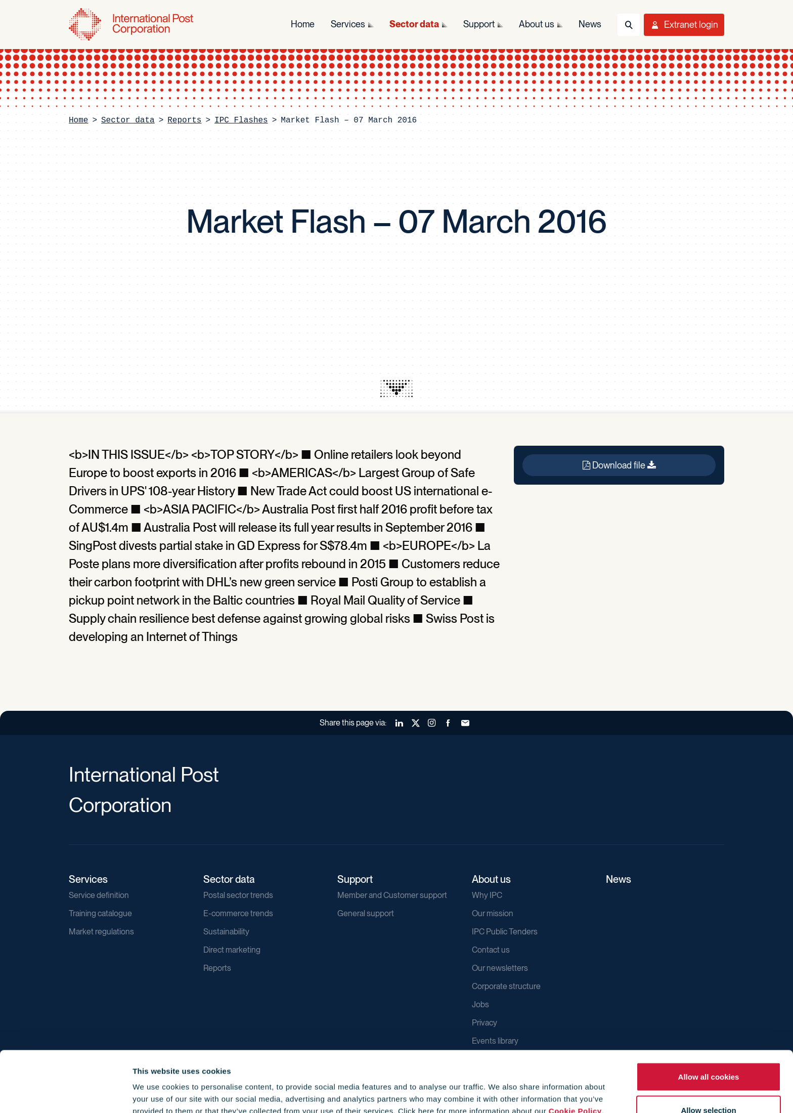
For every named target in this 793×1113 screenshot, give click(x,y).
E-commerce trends (238, 913)
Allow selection (708, 1053)
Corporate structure (506, 986)
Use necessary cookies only (708, 1086)
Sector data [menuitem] (414, 24)
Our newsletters (500, 968)
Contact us (491, 950)
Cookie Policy (575, 1054)
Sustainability (226, 931)
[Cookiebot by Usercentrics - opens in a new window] (65, 1093)
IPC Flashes (241, 120)
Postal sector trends (238, 895)
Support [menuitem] (479, 24)
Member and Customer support (392, 895)
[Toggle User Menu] (684, 25)
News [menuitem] (590, 24)
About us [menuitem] (536, 24)
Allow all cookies (708, 1019)
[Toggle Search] (629, 25)
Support (355, 879)
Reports (184, 120)
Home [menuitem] (303, 24)
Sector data (128, 120)
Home (78, 120)
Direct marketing (231, 950)
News (618, 879)
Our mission (492, 913)
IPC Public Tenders (505, 931)
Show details (546, 1087)
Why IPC (487, 895)
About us (491, 879)
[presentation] (396, 388)
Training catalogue (100, 913)
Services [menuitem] (348, 24)
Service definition (99, 895)
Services (88, 879)
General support (365, 913)
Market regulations (101, 931)
